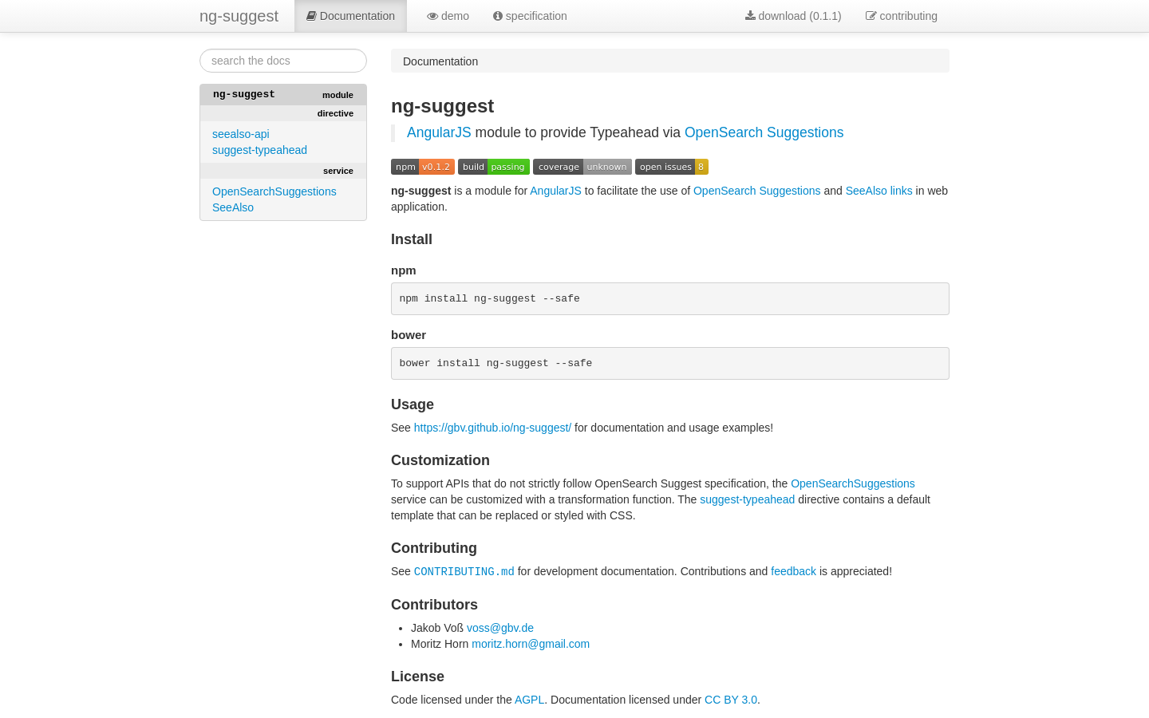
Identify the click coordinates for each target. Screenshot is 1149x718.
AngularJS (439, 132)
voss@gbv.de (500, 630)
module (337, 95)
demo (448, 16)
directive (335, 113)
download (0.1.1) (793, 16)
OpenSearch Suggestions (764, 132)
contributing (902, 16)
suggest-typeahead (259, 150)
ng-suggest (238, 16)
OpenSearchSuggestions (274, 191)
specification (530, 16)
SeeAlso (233, 207)
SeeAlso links (879, 190)
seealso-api (241, 134)
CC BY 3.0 (731, 702)
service (338, 171)
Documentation (350, 16)
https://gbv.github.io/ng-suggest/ (492, 430)
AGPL (529, 702)
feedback (793, 574)
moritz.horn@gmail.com (531, 646)
